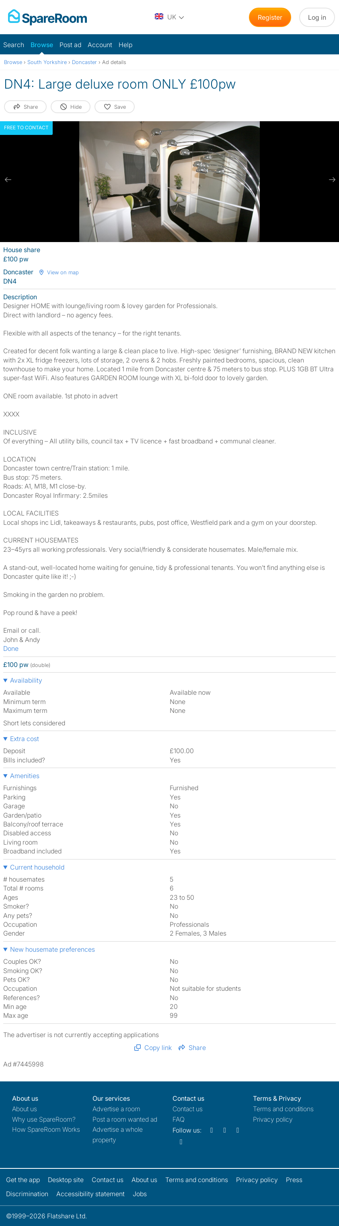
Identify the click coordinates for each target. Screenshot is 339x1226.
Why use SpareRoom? (44, 1119)
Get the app (23, 1180)
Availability (26, 680)
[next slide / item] (331, 179)
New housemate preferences (52, 949)
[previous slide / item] (8, 179)
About (24, 1109)
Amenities (24, 776)
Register (270, 17)
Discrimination (27, 1194)
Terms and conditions (283, 1109)
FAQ (179, 1119)
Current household (37, 867)
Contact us (188, 1109)
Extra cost (24, 739)
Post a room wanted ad (124, 1119)
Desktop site (66, 1180)
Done (10, 648)
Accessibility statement (90, 1194)
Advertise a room (116, 1109)
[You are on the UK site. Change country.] (170, 17)
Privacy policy (273, 1119)
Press (294, 1180)
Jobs (140, 1194)
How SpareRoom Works (46, 1129)
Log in (317, 17)
